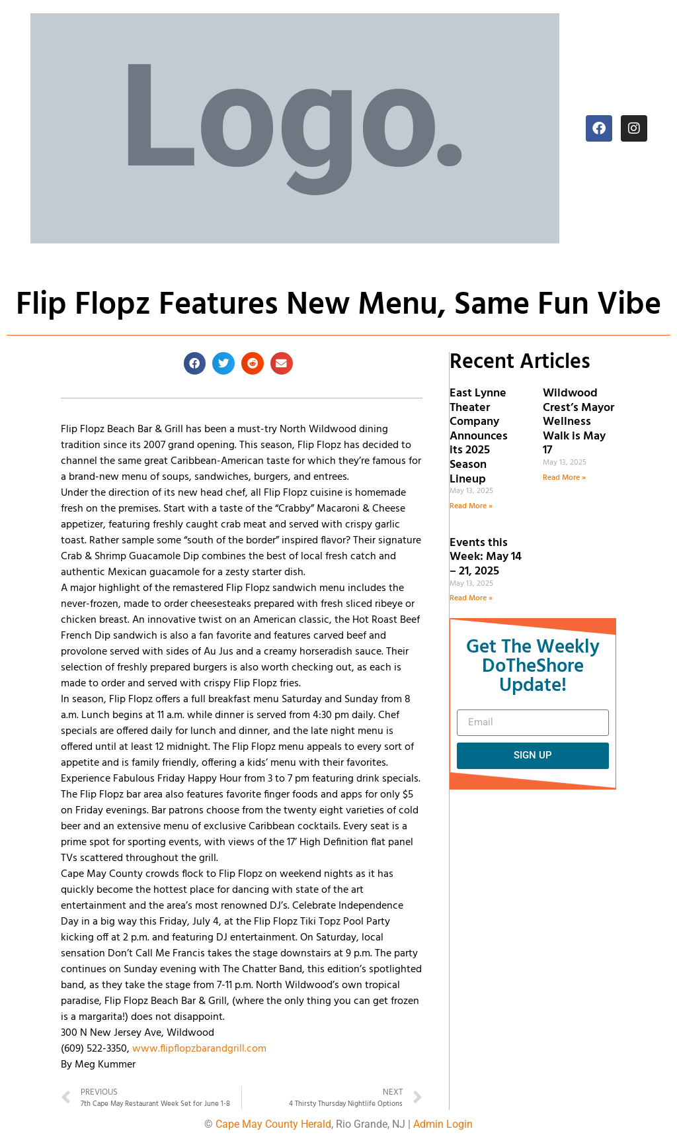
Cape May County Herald (273, 1124)
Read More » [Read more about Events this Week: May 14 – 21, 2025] (471, 598)
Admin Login (443, 1124)
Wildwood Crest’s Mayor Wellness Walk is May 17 (578, 422)
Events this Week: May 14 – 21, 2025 (486, 557)
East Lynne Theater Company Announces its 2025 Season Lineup (479, 436)
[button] (195, 363)
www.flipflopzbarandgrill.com (199, 1049)
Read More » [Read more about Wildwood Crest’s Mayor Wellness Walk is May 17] (564, 477)
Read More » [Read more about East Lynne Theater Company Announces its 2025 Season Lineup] (471, 506)
